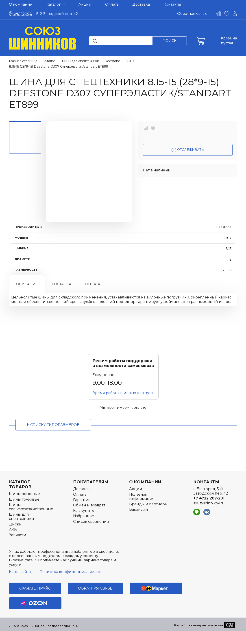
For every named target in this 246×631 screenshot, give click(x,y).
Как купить (83, 510)
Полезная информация (142, 496)
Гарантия (82, 500)
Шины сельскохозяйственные (31, 507)
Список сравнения (91, 521)
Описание (27, 284)
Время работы (122, 393)
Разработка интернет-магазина (198, 625)
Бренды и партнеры (148, 504)
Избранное (83, 516)
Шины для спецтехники (21, 516)
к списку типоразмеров (53, 425)
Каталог (55, 4)
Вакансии (138, 509)
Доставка (141, 4)
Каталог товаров (20, 484)
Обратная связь (192, 13)
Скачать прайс (35, 588)
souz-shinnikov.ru (209, 503)
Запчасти (17, 535)
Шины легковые (24, 494)
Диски (15, 524)
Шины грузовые (24, 499)
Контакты (172, 4)
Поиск (169, 41)
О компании (21, 4)
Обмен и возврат (89, 505)
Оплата (112, 4)
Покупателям (90, 482)
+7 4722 (208, 498)
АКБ (13, 529)
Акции (84, 4)
